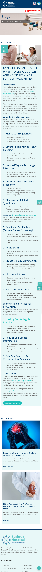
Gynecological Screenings (24, 214)
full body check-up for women (22, 381)
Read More (6, 467)
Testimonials (28, 568)
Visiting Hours (28, 565)
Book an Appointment (12, 403)
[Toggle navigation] (3, 10)
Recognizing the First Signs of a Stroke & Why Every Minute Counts (19, 454)
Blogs (27, 21)
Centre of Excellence (9, 568)
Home (5, 21)
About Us (6, 565)
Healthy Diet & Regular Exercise (17, 321)
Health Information (16, 21)
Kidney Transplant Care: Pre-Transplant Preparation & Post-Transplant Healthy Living (19, 506)
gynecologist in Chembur (11, 391)
